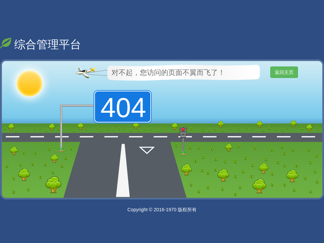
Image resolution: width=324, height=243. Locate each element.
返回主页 (284, 72)
